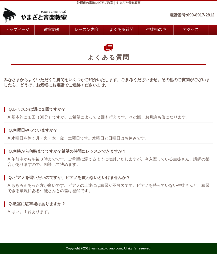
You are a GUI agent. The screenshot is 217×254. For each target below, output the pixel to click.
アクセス (191, 29)
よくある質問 (121, 29)
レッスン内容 (87, 29)
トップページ (17, 29)
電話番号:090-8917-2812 (192, 15)
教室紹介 (52, 29)
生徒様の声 (156, 29)
